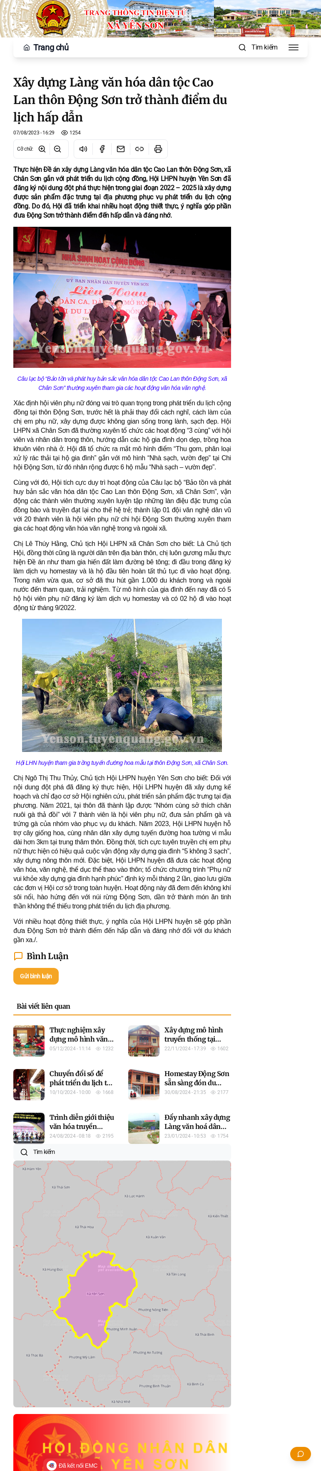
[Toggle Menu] (293, 47)
